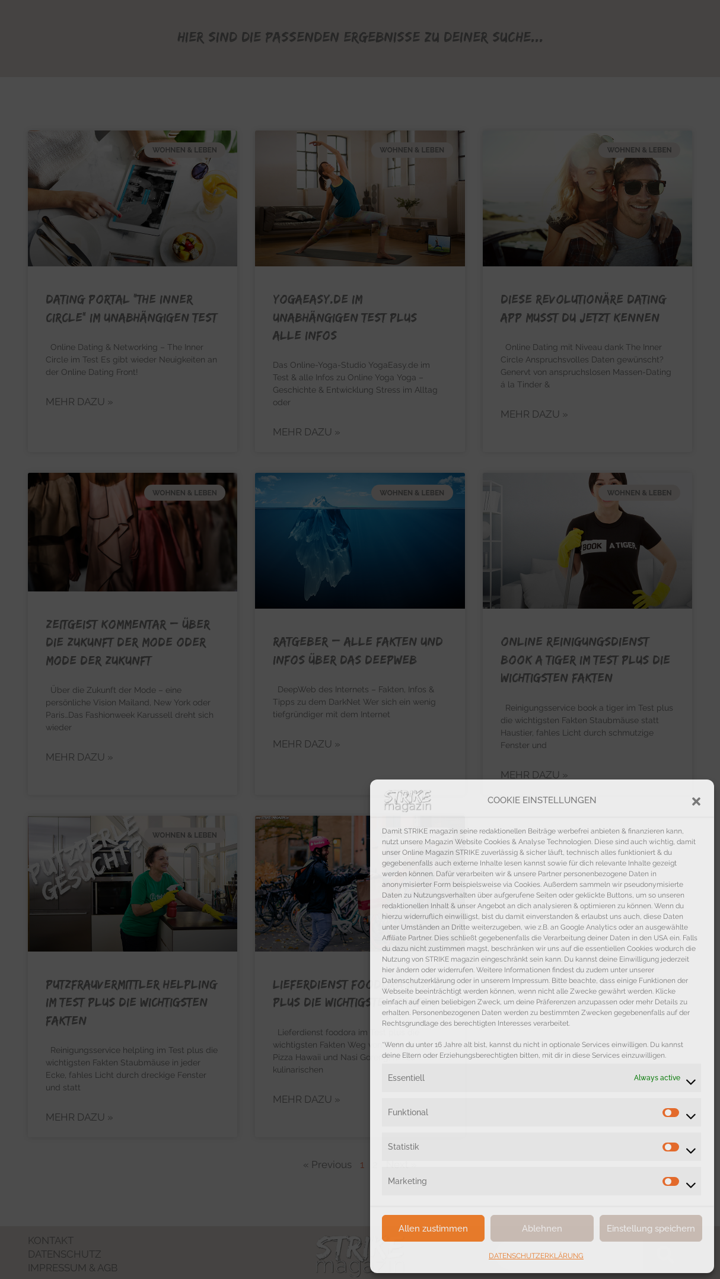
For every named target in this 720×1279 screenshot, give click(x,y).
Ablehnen (542, 1228)
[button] (696, 800)
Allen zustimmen (433, 1228)
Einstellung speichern (651, 1228)
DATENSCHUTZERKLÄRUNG (536, 1256)
